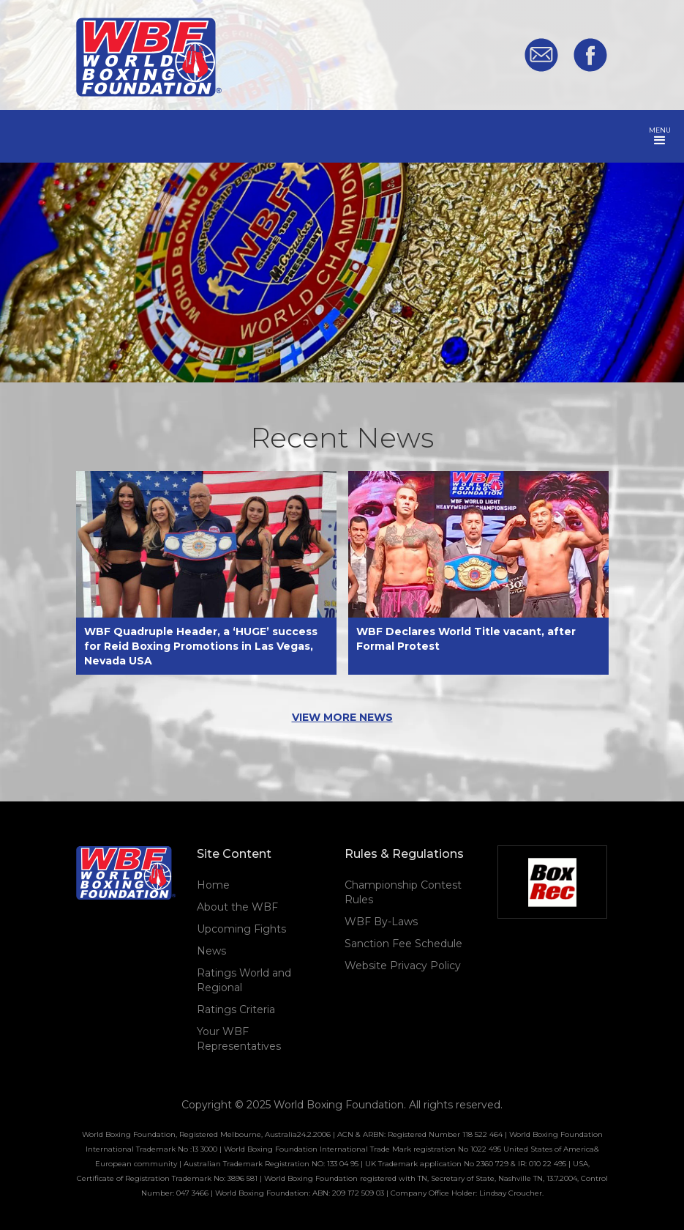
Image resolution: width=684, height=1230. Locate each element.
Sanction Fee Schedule (403, 943)
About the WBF (237, 907)
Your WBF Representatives (239, 1039)
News (211, 950)
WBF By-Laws (381, 921)
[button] (660, 136)
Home (213, 885)
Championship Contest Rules (403, 892)
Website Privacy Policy (403, 965)
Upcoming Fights (241, 929)
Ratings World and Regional (244, 980)
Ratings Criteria (236, 1009)
